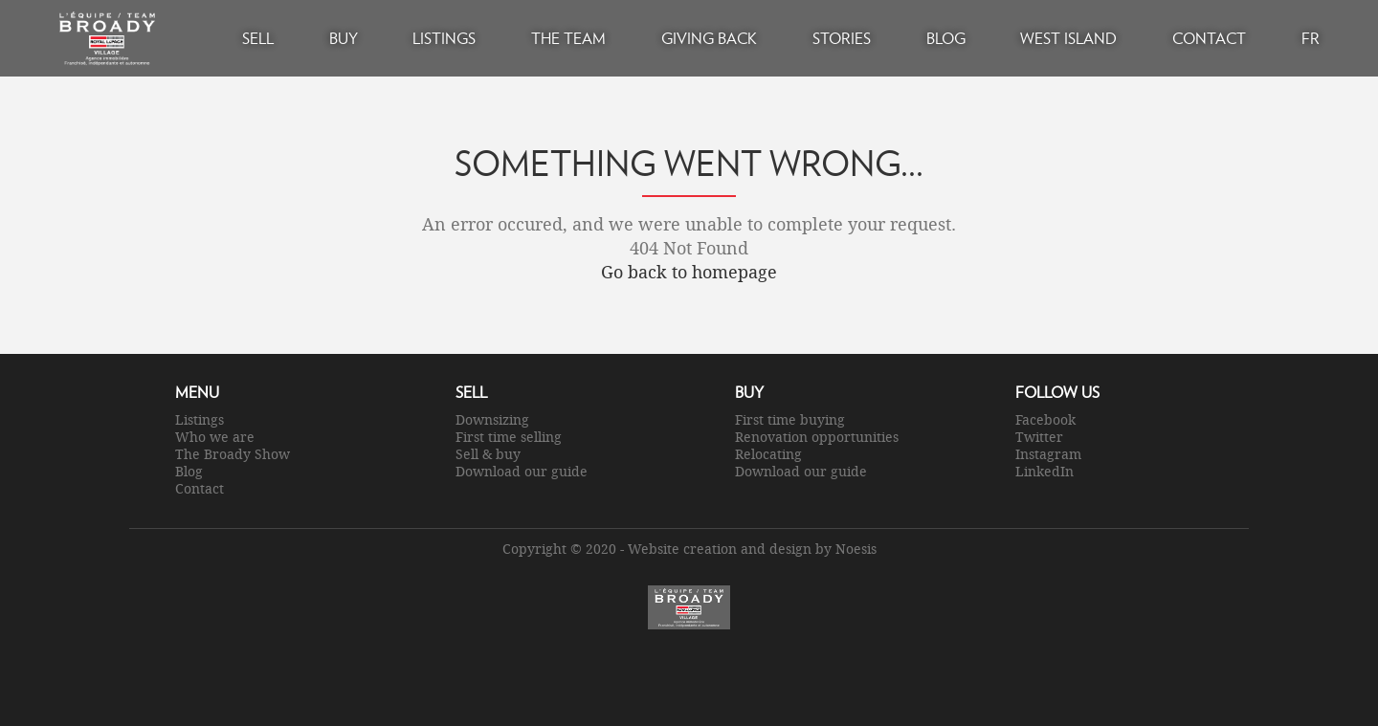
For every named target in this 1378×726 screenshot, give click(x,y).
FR (1310, 38)
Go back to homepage (689, 271)
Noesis (856, 548)
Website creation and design (719, 548)
